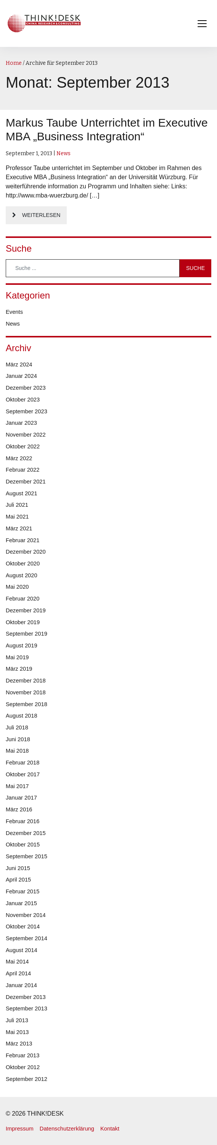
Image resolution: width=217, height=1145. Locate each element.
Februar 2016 (22, 821)
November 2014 (26, 915)
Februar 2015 (22, 891)
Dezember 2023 (26, 388)
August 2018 (21, 716)
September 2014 (26, 938)
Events (14, 312)
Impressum (20, 1129)
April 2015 (18, 880)
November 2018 (26, 692)
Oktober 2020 (23, 563)
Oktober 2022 (23, 446)
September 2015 (26, 856)
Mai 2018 (17, 751)
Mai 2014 (17, 962)
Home (14, 63)
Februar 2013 (22, 1055)
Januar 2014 (21, 985)
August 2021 (21, 493)
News (63, 153)
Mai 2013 (17, 1032)
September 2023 (26, 411)
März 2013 (19, 1044)
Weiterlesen (41, 215)
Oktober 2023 (23, 400)
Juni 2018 (18, 739)
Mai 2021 (17, 517)
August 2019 (21, 645)
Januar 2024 (21, 376)
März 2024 (19, 364)
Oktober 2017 (23, 774)
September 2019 (26, 634)
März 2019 (19, 669)
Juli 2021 (17, 505)
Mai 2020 (17, 587)
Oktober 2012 (23, 1067)
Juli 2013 (17, 1020)
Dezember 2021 (26, 482)
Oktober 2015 (23, 844)
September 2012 (26, 1079)
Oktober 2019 (23, 622)
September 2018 (26, 704)
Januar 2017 (21, 798)
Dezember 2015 (26, 833)
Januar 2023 (21, 423)
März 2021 (19, 528)
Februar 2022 (22, 470)
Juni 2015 (18, 868)
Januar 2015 (21, 903)
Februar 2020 (22, 599)
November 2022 (26, 435)
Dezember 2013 (26, 997)
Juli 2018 (17, 727)
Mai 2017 (17, 786)
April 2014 (18, 973)
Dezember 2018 (26, 681)
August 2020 (21, 575)
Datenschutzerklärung (67, 1129)
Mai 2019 (17, 657)
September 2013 (26, 1008)
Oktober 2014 (23, 926)
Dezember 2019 (26, 610)
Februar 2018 (22, 763)
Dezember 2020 (26, 552)
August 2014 (21, 950)
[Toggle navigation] (202, 23)
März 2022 (19, 458)
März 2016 (19, 809)
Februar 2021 (22, 540)
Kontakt (109, 1129)
